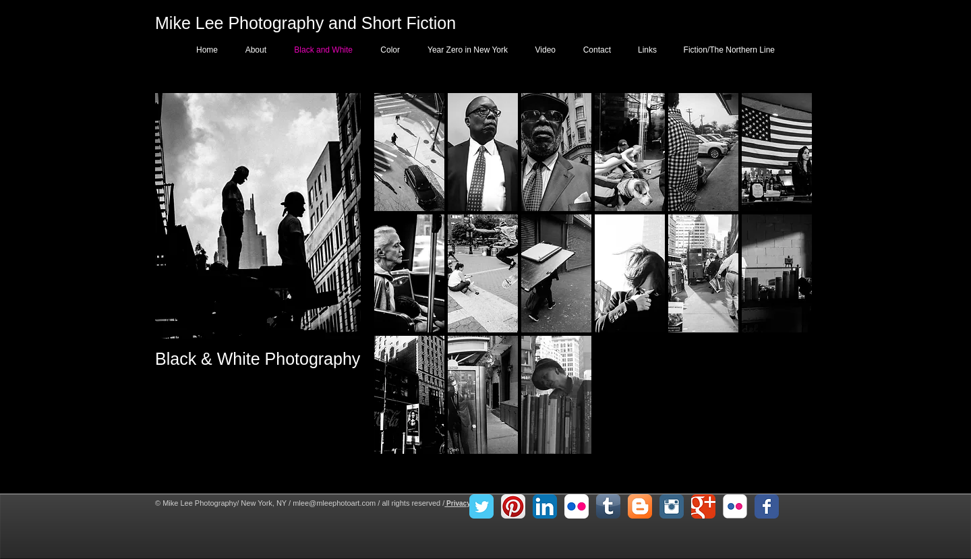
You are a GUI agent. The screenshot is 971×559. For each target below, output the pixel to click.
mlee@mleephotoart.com (334, 503)
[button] (409, 152)
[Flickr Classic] (735, 506)
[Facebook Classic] (767, 506)
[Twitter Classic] (481, 506)
